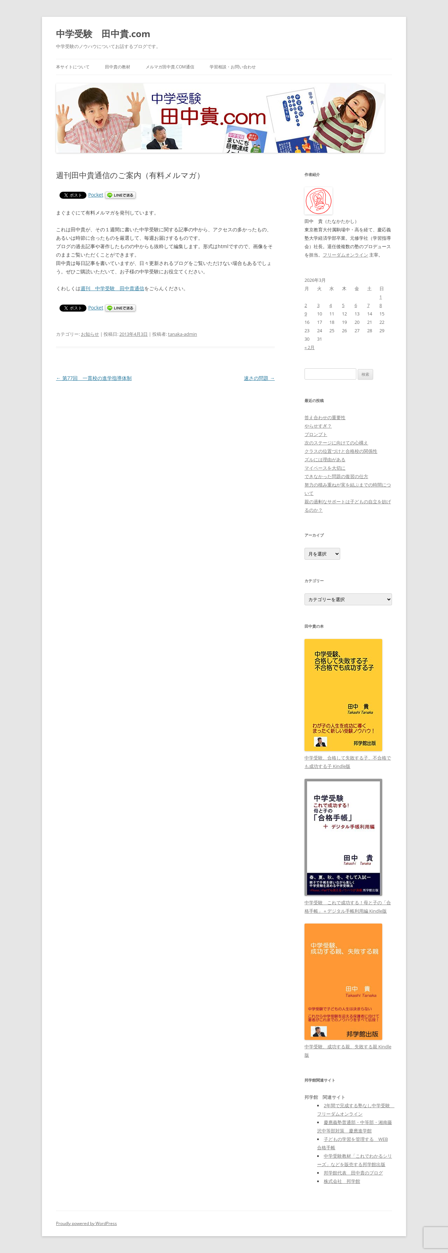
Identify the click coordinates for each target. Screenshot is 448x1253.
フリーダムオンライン (345, 255)
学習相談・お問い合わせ (233, 67)
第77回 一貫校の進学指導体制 (94, 378)
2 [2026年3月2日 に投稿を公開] (305, 305)
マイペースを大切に (324, 468)
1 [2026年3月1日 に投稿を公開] (380, 297)
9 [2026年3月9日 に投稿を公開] (305, 314)
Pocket (95, 194)
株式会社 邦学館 (342, 1181)
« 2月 (309, 347)
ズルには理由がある (324, 459)
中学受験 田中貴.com (103, 33)
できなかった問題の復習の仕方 (336, 476)
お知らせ (90, 334)
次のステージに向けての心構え (336, 443)
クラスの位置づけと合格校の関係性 (340, 451)
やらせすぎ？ (318, 426)
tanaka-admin (182, 334)
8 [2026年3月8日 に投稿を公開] (380, 305)
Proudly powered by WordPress (86, 1223)
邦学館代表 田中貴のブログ (353, 1173)
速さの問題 (259, 378)
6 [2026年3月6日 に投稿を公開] (356, 305)
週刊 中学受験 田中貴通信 (112, 288)
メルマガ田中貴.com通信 (170, 67)
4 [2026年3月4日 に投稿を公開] (330, 305)
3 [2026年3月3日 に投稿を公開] (318, 305)
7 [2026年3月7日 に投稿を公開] (368, 305)
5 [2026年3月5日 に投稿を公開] (343, 305)
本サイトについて (73, 67)
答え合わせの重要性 (324, 417)
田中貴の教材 (117, 67)
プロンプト (315, 434)
